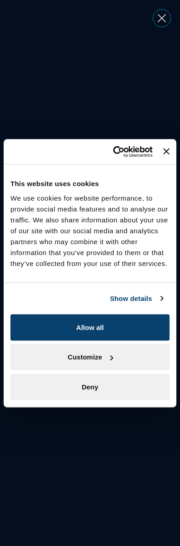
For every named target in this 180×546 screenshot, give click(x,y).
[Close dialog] (162, 18)
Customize (90, 357)
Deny (90, 386)
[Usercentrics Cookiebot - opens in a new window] (115, 151)
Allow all (90, 327)
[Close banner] (166, 151)
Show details (131, 298)
